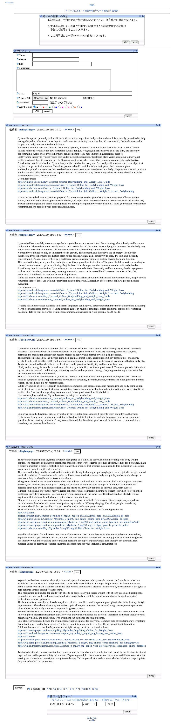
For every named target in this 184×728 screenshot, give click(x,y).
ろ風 (92, 724)
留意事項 (88, 11)
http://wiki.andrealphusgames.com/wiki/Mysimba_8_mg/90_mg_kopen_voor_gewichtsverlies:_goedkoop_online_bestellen (82, 649)
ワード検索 (101, 11)
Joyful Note (92, 722)
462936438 (27, 571)
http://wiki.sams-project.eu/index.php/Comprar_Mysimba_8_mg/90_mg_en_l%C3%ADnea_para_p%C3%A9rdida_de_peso (73, 518)
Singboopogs (26, 455)
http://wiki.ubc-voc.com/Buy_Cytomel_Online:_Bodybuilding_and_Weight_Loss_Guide (64, 185)
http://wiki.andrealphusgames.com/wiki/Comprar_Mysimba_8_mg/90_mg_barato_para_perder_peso (70, 637)
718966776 (27, 234)
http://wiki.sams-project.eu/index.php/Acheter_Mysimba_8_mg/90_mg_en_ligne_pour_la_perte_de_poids (73, 529)
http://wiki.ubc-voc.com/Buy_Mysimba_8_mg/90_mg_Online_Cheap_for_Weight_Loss (63, 532)
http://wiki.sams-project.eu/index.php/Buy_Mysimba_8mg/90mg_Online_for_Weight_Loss (65, 634)
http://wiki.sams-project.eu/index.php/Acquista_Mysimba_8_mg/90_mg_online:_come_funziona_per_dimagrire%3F (78, 526)
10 (95, 693)
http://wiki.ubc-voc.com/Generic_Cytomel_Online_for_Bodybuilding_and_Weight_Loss (64, 192)
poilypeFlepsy (27, 133)
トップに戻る (73, 11)
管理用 (114, 11)
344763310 (27, 129)
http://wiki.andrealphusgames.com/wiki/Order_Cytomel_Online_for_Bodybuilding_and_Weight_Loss (71, 189)
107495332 (27, 339)
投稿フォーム (23, 50)
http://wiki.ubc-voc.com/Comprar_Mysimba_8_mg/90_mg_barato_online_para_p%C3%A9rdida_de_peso (73, 522)
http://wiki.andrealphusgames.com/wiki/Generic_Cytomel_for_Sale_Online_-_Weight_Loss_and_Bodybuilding (76, 195)
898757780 (27, 450)
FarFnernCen (27, 343)
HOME (69, 133)
